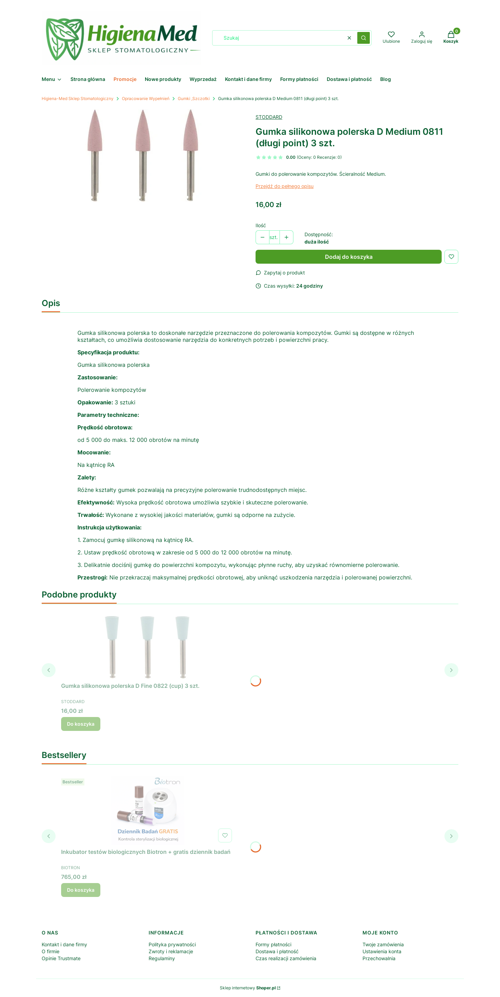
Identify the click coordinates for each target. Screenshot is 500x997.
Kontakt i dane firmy (64, 944)
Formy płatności (273, 944)
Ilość (261, 225)
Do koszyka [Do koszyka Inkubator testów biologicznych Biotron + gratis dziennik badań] (80, 890)
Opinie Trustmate (61, 958)
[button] (363, 38)
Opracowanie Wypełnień (145, 98)
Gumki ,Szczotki (194, 98)
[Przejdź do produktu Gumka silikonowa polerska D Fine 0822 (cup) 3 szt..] (148, 644)
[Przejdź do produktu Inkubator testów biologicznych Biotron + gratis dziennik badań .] (148, 810)
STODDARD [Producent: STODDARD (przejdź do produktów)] (269, 117)
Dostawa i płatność (277, 951)
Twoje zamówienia (383, 944)
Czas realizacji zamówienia (286, 958)
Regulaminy (162, 958)
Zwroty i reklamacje (171, 951)
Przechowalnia (378, 958)
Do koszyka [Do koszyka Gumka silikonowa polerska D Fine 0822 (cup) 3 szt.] (80, 724)
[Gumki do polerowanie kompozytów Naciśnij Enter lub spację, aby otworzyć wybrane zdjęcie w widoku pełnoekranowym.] (143, 155)
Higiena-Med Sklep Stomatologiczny (78, 98)
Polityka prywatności (172, 944)
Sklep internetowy (248, 987)
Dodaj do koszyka (349, 256)
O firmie (50, 951)
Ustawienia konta (381, 951)
